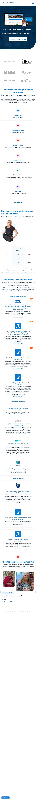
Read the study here (18, 317)
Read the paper (18, 202)
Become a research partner (18, 39)
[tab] (6, 608)
